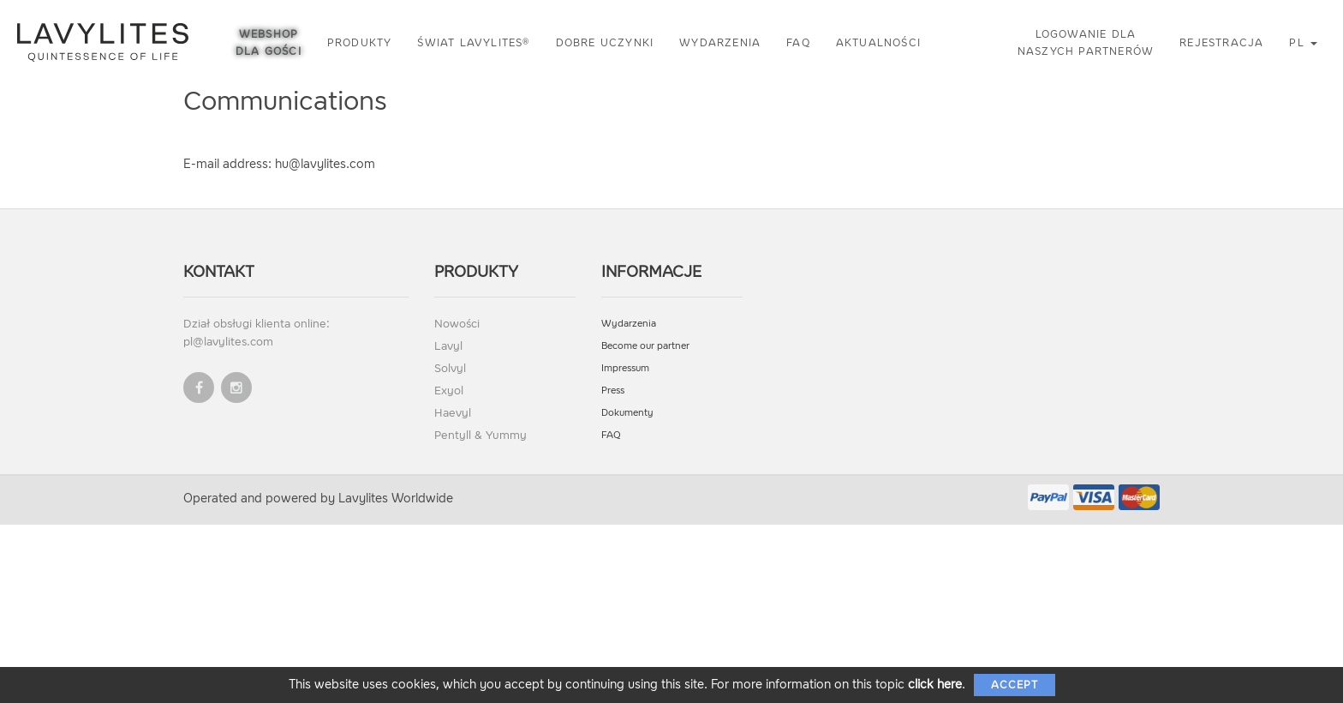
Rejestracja (1221, 43)
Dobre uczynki (605, 43)
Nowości (457, 323)
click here (935, 684)
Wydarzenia (720, 43)
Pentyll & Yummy (480, 435)
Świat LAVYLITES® (473, 43)
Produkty (359, 43)
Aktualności (878, 43)
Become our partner (645, 346)
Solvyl (450, 368)
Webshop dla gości (268, 42)
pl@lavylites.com (228, 341)
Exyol (448, 390)
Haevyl (452, 412)
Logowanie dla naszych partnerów (1086, 42)
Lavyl (448, 345)
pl (1303, 43)
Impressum (625, 368)
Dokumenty (627, 412)
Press (612, 390)
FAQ (798, 43)
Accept (1014, 685)
